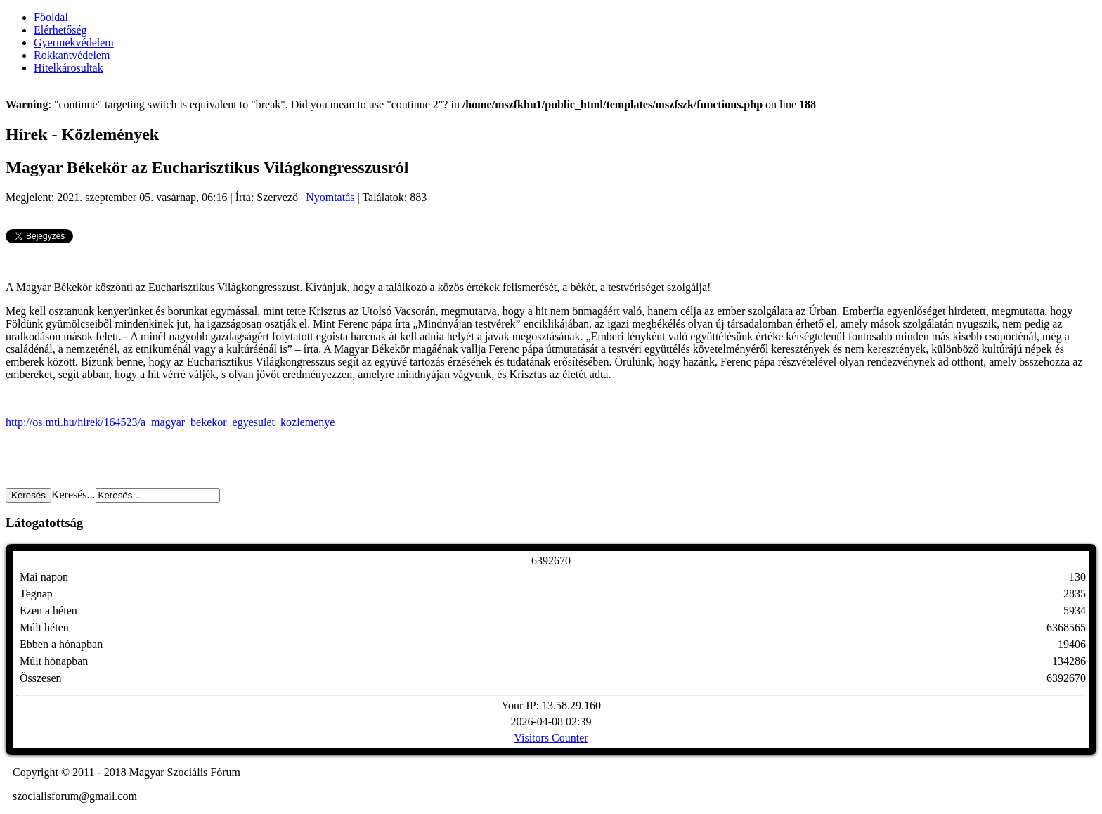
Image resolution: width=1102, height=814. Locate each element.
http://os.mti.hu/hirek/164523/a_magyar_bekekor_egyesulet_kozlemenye (170, 422)
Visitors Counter (551, 738)
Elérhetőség (60, 30)
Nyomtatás (331, 197)
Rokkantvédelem (72, 55)
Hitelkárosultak (68, 68)
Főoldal (51, 17)
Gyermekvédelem (74, 43)
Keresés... (73, 494)
